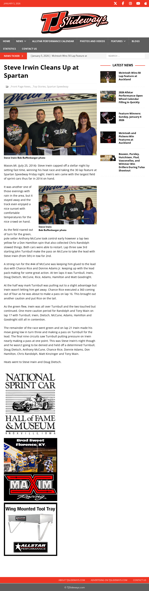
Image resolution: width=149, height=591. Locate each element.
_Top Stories (39, 86)
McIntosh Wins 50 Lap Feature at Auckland (130, 76)
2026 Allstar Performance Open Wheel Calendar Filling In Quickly (131, 97)
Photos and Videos (92, 41)
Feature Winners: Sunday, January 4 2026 (130, 116)
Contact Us (29, 48)
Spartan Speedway (57, 86)
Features (117, 41)
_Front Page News (20, 86)
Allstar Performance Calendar (53, 41)
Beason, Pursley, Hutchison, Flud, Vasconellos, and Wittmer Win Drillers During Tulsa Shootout (132, 162)
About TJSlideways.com (72, 579)
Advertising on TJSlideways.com (109, 579)
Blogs (136, 41)
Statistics (9, 48)
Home (6, 41)
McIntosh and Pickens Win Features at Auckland (127, 137)
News (19, 41)
